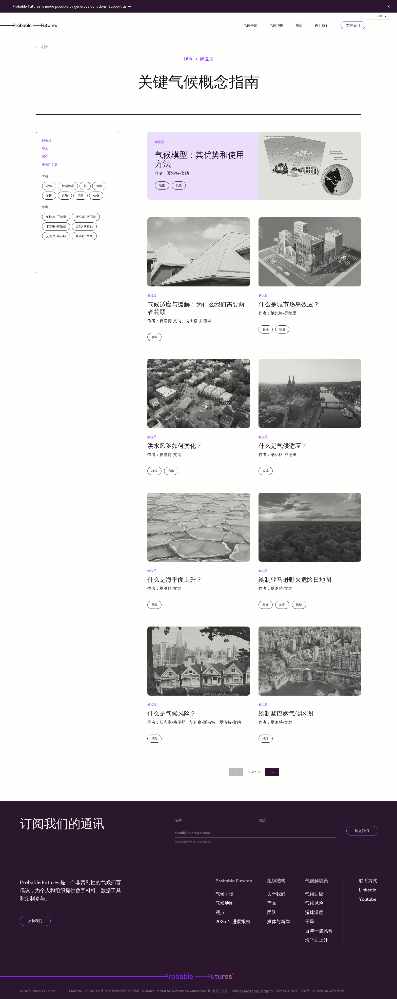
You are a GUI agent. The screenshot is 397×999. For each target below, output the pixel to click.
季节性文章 (49, 164)
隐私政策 (205, 841)
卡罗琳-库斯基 (56, 226)
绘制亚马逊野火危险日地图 (295, 579)
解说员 (46, 140)
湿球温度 (314, 912)
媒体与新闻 (278, 921)
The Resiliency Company (255, 991)
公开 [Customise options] (382, 16)
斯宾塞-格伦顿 (86, 216)
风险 (80, 195)
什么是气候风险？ (171, 713)
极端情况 (68, 186)
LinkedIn (367, 889)
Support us (117, 6)
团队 (271, 912)
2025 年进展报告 (232, 921)
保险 (99, 186)
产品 (271, 903)
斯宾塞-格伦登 (172, 722)
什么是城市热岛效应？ (289, 304)
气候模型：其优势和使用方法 (199, 159)
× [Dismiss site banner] (388, 6)
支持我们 (353, 25)
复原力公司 (220, 991)
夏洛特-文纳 (84, 236)
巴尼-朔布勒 (84, 226)
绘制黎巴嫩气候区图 (286, 713)
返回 (42, 46)
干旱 (309, 921)
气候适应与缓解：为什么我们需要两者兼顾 (196, 307)
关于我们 (321, 25)
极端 (266, 329)
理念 (45, 148)
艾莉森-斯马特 (56, 236)
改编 (49, 186)
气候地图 (276, 25)
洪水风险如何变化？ (174, 445)
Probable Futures (128, 976)
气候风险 (314, 903)
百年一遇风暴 (318, 930)
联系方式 (368, 880)
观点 (299, 25)
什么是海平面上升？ (174, 579)
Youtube (367, 899)
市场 (65, 195)
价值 (96, 195)
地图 (49, 195)
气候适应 (314, 894)
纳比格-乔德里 (56, 216)
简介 (45, 156)
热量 (282, 329)
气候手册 (250, 25)
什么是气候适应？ (283, 445)
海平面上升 (316, 940)
